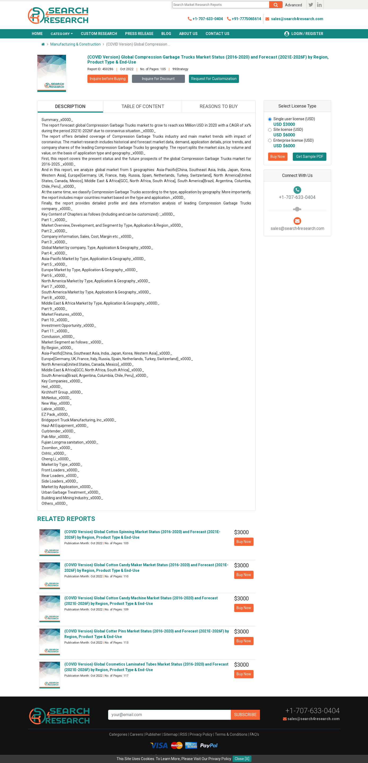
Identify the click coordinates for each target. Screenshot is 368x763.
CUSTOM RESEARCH (99, 34)
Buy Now (278, 156)
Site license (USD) (288, 129)
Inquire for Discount (158, 79)
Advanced (293, 5)
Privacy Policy (201, 734)
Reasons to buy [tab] (219, 106)
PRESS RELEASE (139, 34)
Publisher (153, 734)
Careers (136, 734)
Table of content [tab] (142, 106)
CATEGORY (60, 34)
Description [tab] (70, 106)
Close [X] (242, 759)
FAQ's (254, 734)
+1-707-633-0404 (313, 711)
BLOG (166, 34)
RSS (183, 734)
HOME (37, 34)
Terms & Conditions (231, 734)
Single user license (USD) (294, 119)
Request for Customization (214, 79)
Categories (118, 734)
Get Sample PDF (309, 156)
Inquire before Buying (108, 79)
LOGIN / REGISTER (303, 34)
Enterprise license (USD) (293, 140)
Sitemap (170, 734)
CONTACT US (217, 34)
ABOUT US (188, 34)
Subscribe (245, 714)
